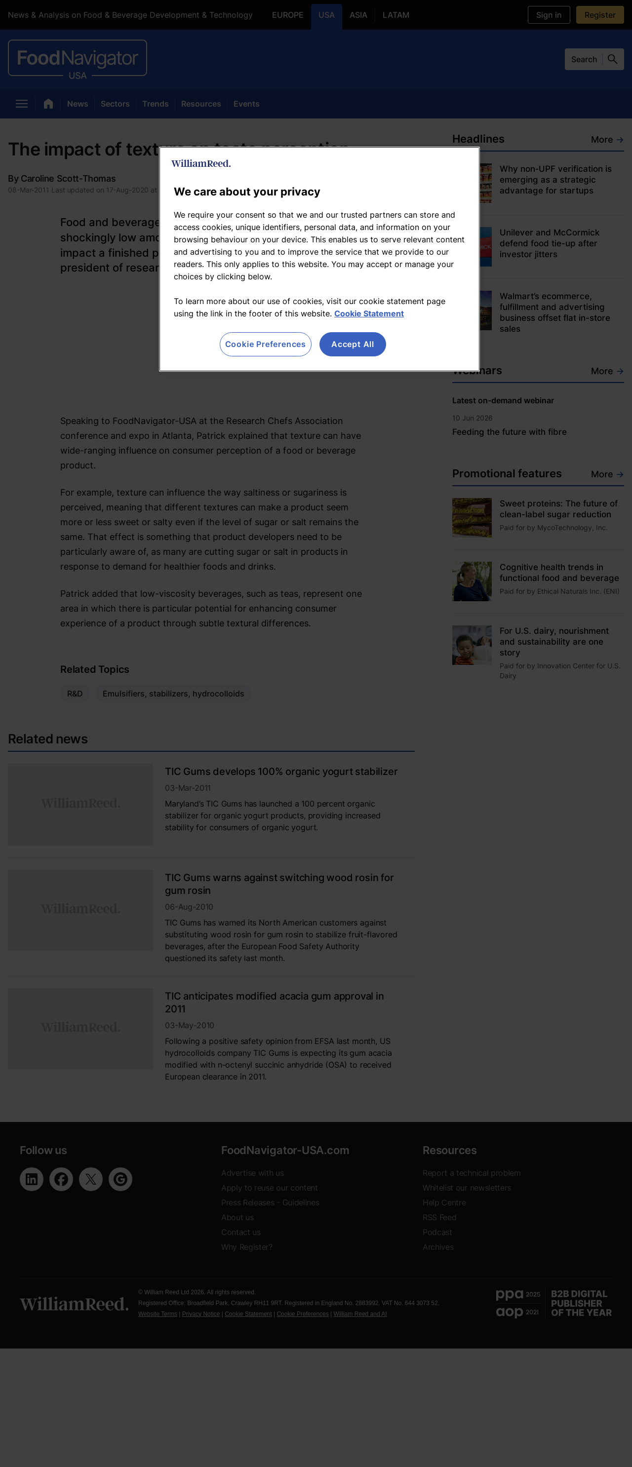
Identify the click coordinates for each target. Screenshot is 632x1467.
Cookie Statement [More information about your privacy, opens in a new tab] (369, 313)
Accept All (352, 344)
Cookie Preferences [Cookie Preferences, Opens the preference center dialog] (265, 344)
